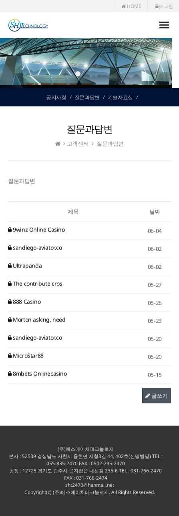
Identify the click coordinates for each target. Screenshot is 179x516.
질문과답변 (87, 97)
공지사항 (56, 97)
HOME (131, 6)
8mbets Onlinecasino (37, 374)
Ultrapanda (25, 266)
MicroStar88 (26, 356)
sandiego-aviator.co (35, 248)
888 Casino (24, 302)
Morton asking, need (37, 320)
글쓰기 (156, 396)
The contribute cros (35, 284)
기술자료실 (120, 97)
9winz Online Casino (36, 230)
